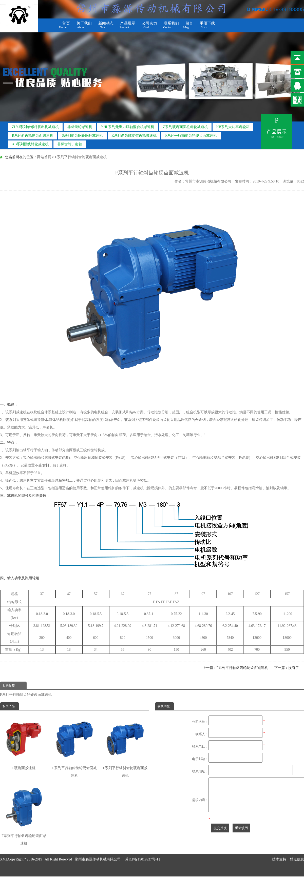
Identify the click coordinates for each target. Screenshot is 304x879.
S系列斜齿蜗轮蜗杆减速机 (82, 134)
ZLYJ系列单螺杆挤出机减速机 (35, 125)
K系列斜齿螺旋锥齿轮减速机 (134, 134)
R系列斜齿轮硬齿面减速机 (32, 134)
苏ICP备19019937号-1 (142, 844)
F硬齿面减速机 (24, 743)
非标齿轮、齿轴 (69, 143)
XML (4, 844)
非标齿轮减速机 (79, 125)
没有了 (293, 668)
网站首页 (44, 156)
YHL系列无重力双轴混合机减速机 (127, 125)
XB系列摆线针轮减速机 (30, 143)
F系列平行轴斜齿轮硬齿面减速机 (191, 134)
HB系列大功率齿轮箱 (233, 125)
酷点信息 (297, 844)
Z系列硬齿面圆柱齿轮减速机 (185, 125)
